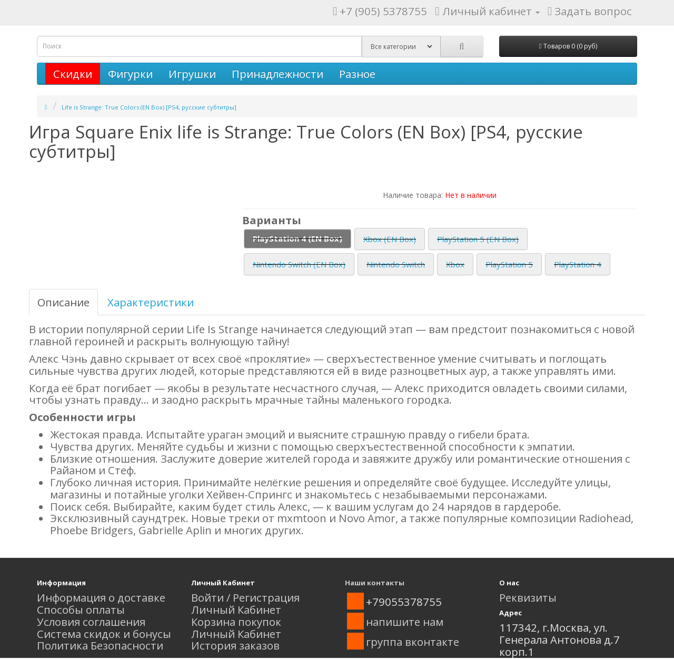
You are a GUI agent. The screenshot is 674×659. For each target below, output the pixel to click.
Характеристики (150, 302)
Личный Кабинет (236, 609)
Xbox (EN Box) (389, 239)
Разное (357, 73)
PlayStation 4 (577, 264)
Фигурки (130, 73)
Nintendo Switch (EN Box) (299, 264)
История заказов (235, 645)
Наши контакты (374, 582)
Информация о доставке (101, 597)
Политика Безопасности (100, 645)
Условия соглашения (91, 621)
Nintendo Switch (395, 264)
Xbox (455, 264)
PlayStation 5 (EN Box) (478, 239)
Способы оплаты (81, 609)
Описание (63, 302)
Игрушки (192, 73)
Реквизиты (528, 597)
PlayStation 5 (509, 264)
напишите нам (404, 621)
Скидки (72, 73)
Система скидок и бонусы (104, 633)
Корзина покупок (236, 621)
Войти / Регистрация (245, 597)
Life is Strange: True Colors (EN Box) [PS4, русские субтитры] (149, 107)
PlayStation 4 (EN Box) (297, 238)
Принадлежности (277, 73)
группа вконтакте (412, 641)
